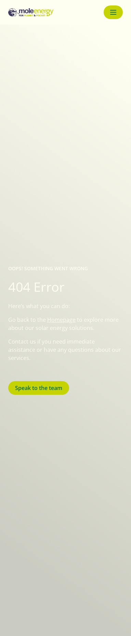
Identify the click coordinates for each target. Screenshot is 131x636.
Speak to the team (38, 388)
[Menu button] (113, 12)
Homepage (61, 319)
